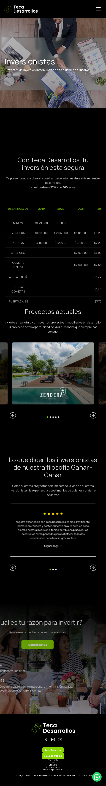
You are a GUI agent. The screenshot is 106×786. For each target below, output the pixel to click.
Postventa (53, 759)
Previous (37, 397)
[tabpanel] (53, 381)
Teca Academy (53, 750)
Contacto (53, 762)
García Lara (86, 775)
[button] (97, 777)
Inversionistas (53, 767)
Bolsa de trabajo (53, 755)
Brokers (53, 764)
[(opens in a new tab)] (19, 381)
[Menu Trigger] (98, 9)
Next (69, 397)
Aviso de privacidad (53, 769)
